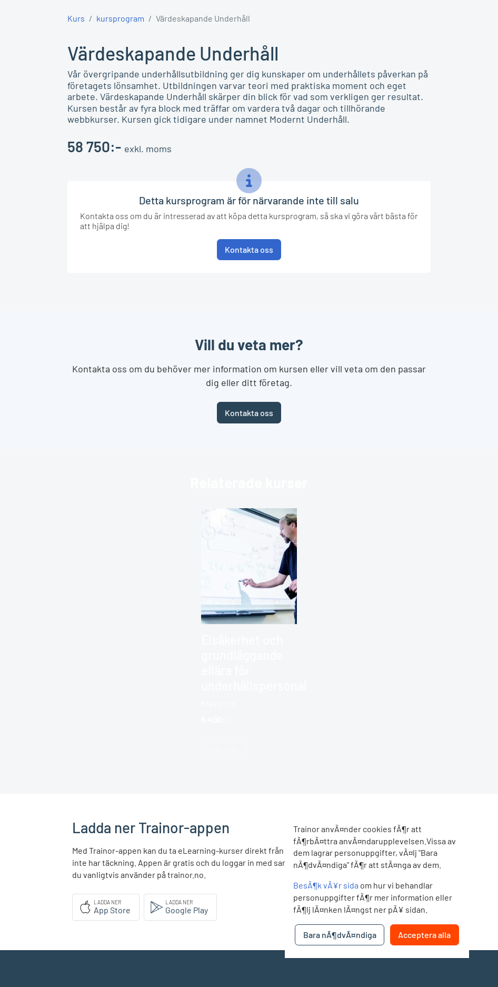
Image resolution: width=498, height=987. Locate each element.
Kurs (76, 18)
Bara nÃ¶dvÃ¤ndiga (339, 935)
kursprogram (120, 18)
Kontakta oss (249, 413)
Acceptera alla (424, 935)
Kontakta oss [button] (249, 249)
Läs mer (223, 749)
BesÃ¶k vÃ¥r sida (325, 885)
